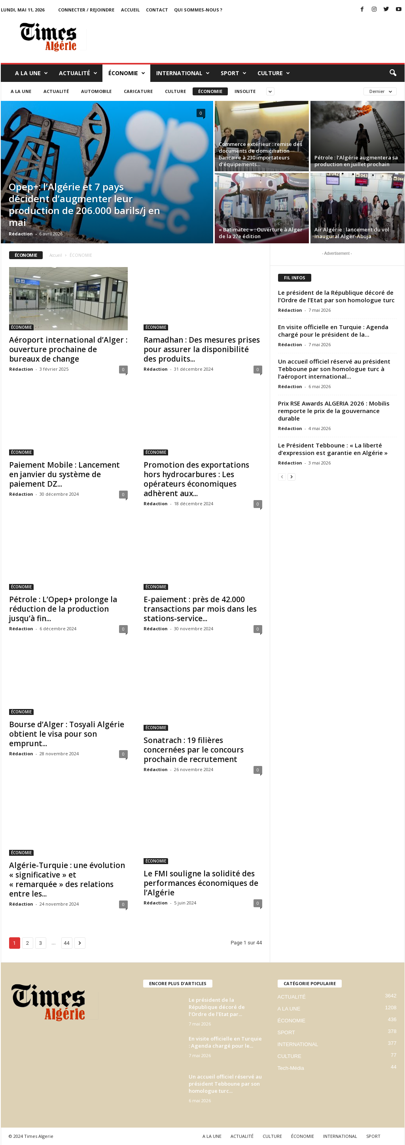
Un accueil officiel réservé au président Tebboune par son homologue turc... (225, 1083)
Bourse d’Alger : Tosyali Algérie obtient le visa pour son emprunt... (66, 734)
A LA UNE (31, 73)
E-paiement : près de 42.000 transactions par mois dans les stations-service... (200, 609)
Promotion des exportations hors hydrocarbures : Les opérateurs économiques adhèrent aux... (196, 479)
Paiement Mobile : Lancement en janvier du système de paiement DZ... (64, 474)
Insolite (245, 91)
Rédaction (21, 234)
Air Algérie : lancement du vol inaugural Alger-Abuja (351, 233)
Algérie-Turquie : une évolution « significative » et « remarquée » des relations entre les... (67, 879)
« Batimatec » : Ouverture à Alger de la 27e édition (261, 233)
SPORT (233, 73)
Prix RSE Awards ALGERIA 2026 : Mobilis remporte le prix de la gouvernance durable (334, 410)
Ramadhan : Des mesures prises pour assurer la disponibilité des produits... (202, 349)
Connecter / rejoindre (86, 10)
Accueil (55, 255)
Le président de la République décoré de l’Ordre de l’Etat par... (217, 1007)
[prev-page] (282, 476)
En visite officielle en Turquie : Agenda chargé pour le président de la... (333, 330)
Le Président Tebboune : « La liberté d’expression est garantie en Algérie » (333, 449)
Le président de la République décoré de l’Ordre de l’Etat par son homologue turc (336, 296)
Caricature (138, 91)
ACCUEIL (130, 10)
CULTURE (273, 73)
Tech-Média (291, 1068)
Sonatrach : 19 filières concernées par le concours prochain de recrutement (194, 749)
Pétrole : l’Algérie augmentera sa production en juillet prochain (356, 161)
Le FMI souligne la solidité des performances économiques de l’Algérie (201, 883)
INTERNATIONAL (183, 73)
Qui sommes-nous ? (198, 10)
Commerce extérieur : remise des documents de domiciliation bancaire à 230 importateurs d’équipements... (260, 154)
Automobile (96, 91)
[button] (392, 73)
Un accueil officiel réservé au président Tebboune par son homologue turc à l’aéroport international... (334, 368)
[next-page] (291, 476)
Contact (157, 10)
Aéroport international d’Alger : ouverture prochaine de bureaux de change (68, 349)
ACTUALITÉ (78, 73)
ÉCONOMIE (126, 73)
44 (67, 943)
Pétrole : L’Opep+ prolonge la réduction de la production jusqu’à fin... (63, 609)
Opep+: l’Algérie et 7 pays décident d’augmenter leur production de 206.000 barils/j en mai (84, 204)
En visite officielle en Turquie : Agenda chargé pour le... (225, 1042)
